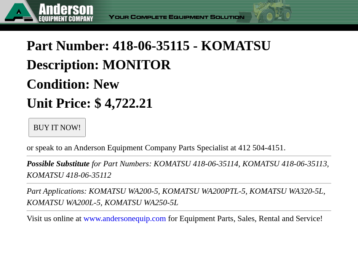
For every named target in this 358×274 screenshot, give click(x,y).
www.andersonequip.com (124, 218)
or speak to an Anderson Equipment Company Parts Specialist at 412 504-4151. (156, 147)
